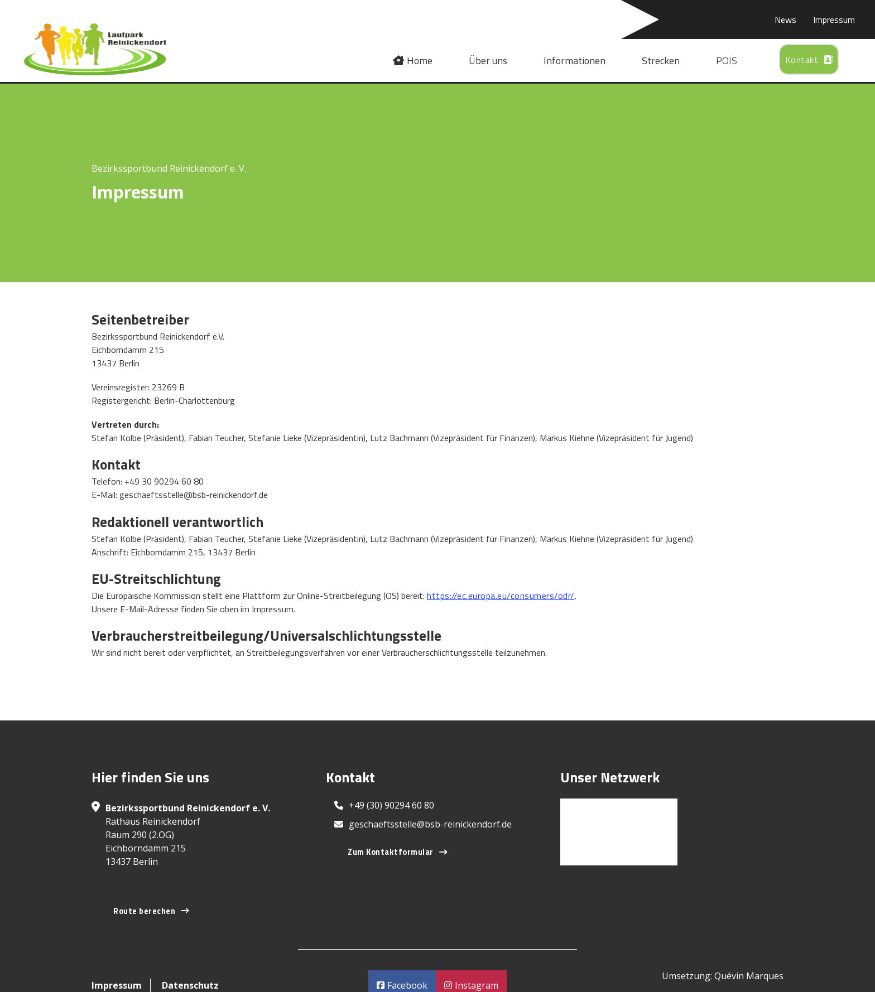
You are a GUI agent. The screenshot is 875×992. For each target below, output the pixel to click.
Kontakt (809, 59)
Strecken (661, 60)
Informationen (574, 60)
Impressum (834, 19)
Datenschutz (190, 985)
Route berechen (151, 911)
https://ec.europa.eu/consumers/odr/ (501, 595)
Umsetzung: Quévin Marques (722, 976)
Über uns (488, 60)
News (785, 19)
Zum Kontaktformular (397, 852)
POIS (726, 60)
